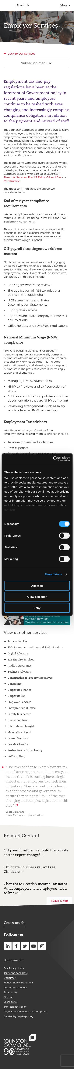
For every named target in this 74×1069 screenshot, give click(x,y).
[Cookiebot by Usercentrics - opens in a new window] (53, 458)
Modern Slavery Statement (18, 982)
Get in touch (14, 923)
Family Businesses (19, 714)
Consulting (14, 683)
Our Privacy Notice (14, 968)
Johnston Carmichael (5, 5)
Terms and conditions (15, 973)
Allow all (37, 585)
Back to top (60, 900)
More (63, 5)
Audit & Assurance (20, 665)
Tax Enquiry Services (21, 659)
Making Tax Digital (19, 732)
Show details (53, 574)
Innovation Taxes (18, 720)
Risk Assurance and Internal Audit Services (35, 647)
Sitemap (8, 997)
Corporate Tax (16, 695)
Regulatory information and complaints (26, 1011)
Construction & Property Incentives (30, 677)
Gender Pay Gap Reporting (18, 1016)
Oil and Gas (53, 177)
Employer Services (19, 702)
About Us (22, 5)
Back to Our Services (21, 53)
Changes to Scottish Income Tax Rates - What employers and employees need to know (36, 888)
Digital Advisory (18, 653)
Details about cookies (15, 987)
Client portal (10, 1001)
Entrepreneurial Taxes (22, 708)
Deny (37, 607)
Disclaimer (9, 977)
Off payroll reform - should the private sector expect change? (36, 852)
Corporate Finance (19, 689)
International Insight (21, 726)
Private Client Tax (19, 744)
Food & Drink (36, 177)
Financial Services (15, 177)
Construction (12, 181)
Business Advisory (19, 671)
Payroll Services (18, 738)
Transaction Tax (17, 641)
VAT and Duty (16, 756)
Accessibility (10, 992)
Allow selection (37, 596)
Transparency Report (15, 1006)
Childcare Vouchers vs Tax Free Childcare (29, 869)
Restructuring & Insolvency (25, 750)
